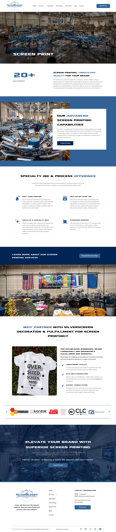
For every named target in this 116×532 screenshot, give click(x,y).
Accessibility (65, 529)
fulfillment (98, 379)
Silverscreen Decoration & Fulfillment (55, 328)
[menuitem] (34, 6)
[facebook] (81, 529)
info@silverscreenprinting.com (86, 496)
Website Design (45, 529)
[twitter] (90, 529)
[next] (109, 412)
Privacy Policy (59, 529)
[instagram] (85, 529)
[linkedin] (95, 529)
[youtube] (100, 529)
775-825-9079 (82, 494)
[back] (7, 412)
